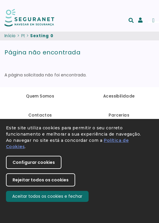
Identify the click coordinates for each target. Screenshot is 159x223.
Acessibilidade (119, 96)
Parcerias (119, 115)
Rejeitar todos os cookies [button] (41, 180)
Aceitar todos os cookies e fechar (47, 196)
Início (10, 36)
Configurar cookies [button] (34, 162)
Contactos (40, 115)
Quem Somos (40, 96)
